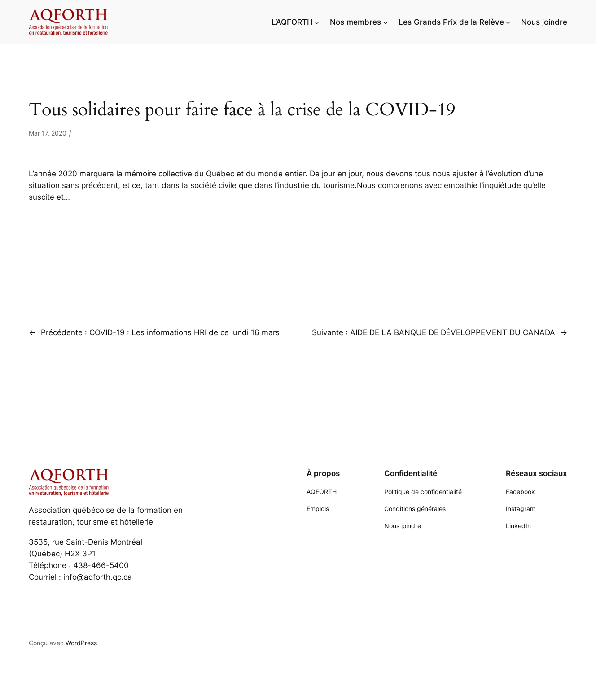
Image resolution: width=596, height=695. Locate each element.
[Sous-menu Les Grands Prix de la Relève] (508, 22)
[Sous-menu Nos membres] (385, 22)
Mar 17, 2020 (47, 133)
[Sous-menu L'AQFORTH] (317, 22)
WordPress (81, 643)
